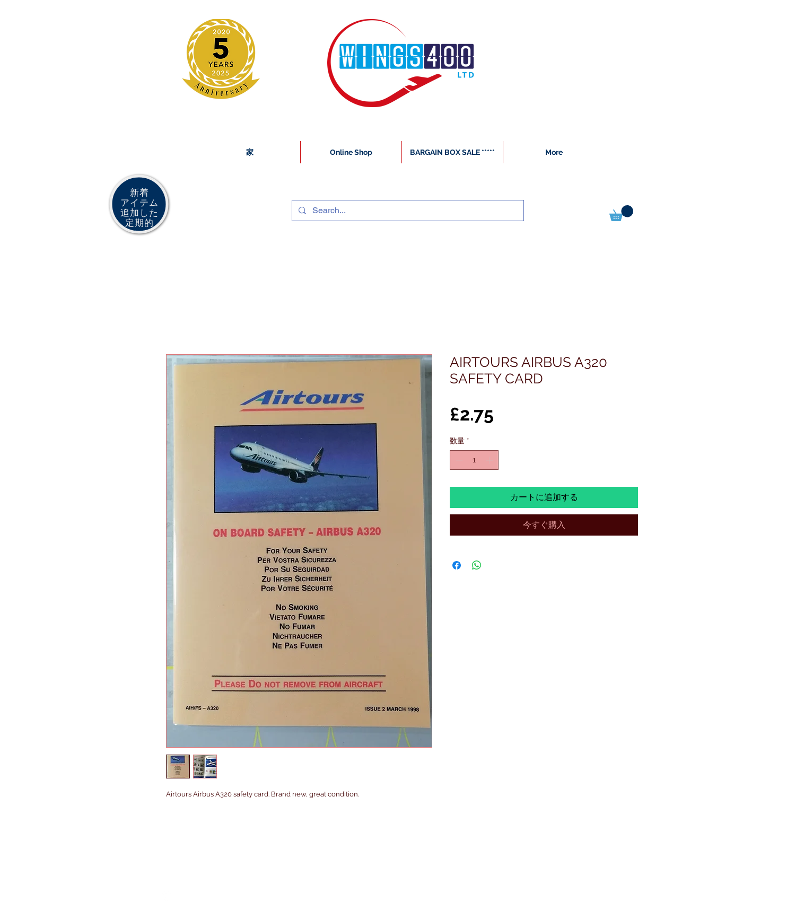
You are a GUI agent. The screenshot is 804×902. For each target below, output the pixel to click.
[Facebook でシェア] (456, 565)
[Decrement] (458, 460)
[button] (621, 213)
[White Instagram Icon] (166, 896)
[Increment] (490, 460)
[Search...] (406, 210)
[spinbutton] (474, 460)
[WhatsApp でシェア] (476, 565)
